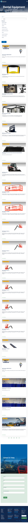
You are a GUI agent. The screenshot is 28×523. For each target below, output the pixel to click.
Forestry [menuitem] (2, 516)
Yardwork (3, 25)
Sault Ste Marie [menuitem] (16, 509)
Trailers (3, 32)
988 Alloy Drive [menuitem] (9, 510)
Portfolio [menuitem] (2, 510)
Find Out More (4, 62)
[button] (4, 1)
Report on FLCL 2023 (23, 520)
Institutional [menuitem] (2, 517)
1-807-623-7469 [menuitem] (10, 517)
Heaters (3, 37)
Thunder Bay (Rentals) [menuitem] (10, 515)
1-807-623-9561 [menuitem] (10, 511)
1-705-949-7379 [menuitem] (16, 510)
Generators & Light (4, 27)
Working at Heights (4, 22)
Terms (19, 520)
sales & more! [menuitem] (23, 513)
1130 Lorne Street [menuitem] (16, 515)
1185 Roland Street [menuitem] (10, 516)
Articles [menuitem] (2, 511)
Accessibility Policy (24, 521)
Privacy (17, 520)
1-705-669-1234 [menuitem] (16, 516)
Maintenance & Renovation (5, 30)
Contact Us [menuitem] (2, 512)
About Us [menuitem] (2, 509)
